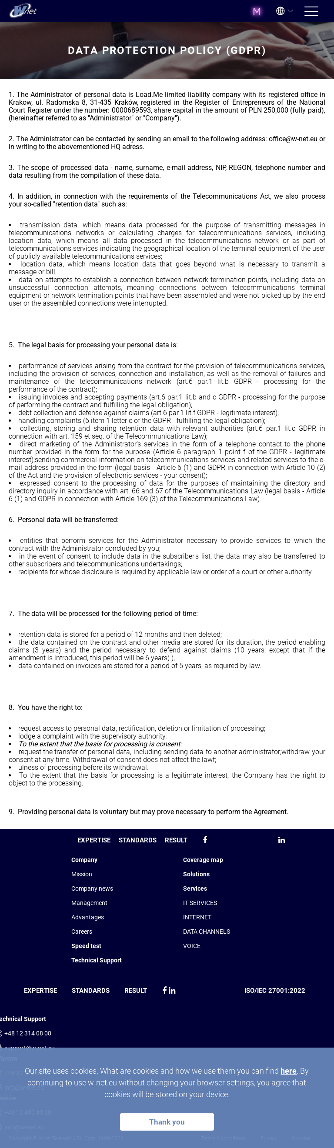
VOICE (191, 945)
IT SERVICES (200, 902)
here (289, 1070)
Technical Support (96, 960)
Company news (92, 888)
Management (89, 902)
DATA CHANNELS (206, 931)
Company (84, 859)
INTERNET (197, 917)
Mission (81, 874)
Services (195, 888)
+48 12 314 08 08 (27, 1033)
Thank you (167, 1122)
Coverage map (203, 859)
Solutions (196, 874)
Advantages (87, 917)
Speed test (86, 945)
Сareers (81, 931)
